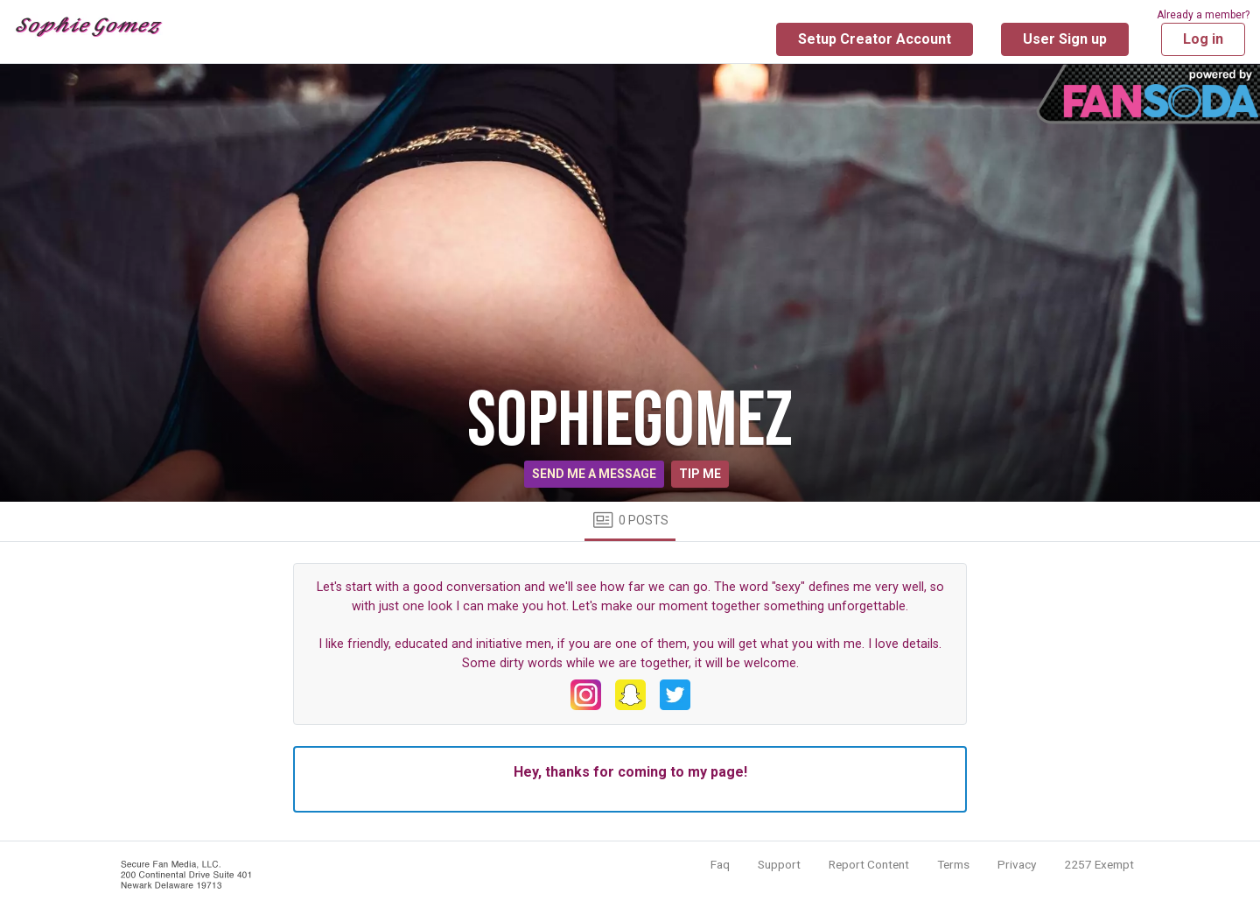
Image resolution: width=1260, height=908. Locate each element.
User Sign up (1065, 39)
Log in (1203, 39)
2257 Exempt (1099, 864)
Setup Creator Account (874, 39)
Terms (953, 864)
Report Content (869, 864)
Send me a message (594, 474)
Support (779, 864)
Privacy (1017, 864)
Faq (720, 864)
